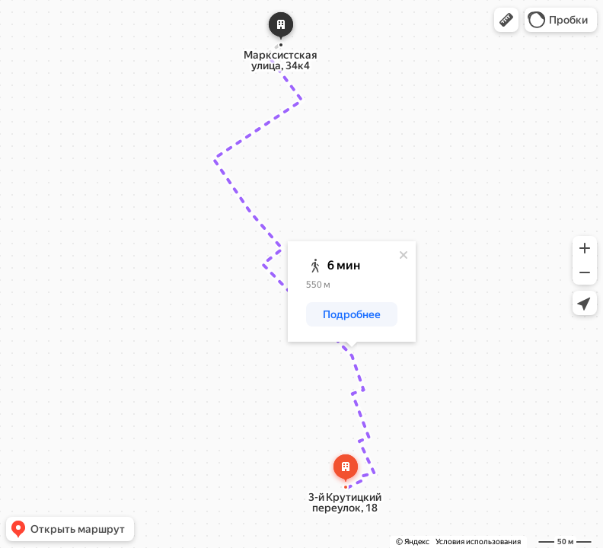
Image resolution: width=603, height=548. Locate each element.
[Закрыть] (403, 255)
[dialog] (352, 291)
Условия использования (478, 541)
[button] (506, 20)
